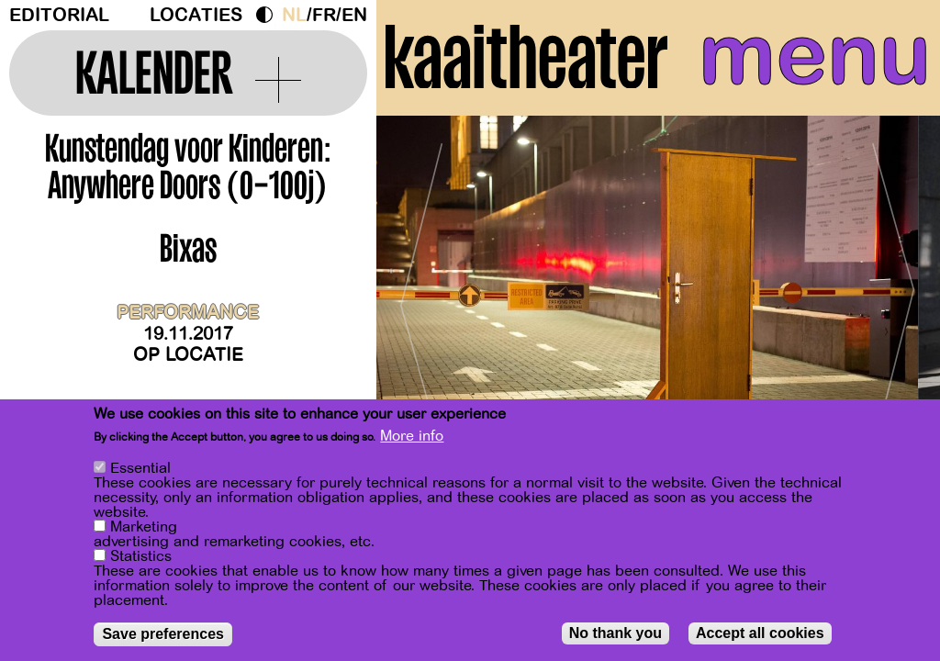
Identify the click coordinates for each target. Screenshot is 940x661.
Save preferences (163, 634)
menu (815, 55)
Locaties (196, 15)
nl (294, 15)
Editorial (59, 15)
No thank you (615, 633)
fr (324, 15)
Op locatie (188, 354)
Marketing (143, 527)
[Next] (894, 298)
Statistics (141, 556)
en (354, 15)
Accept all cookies (760, 633)
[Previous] (422, 298)
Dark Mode (269, 14)
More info (411, 436)
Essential (140, 468)
